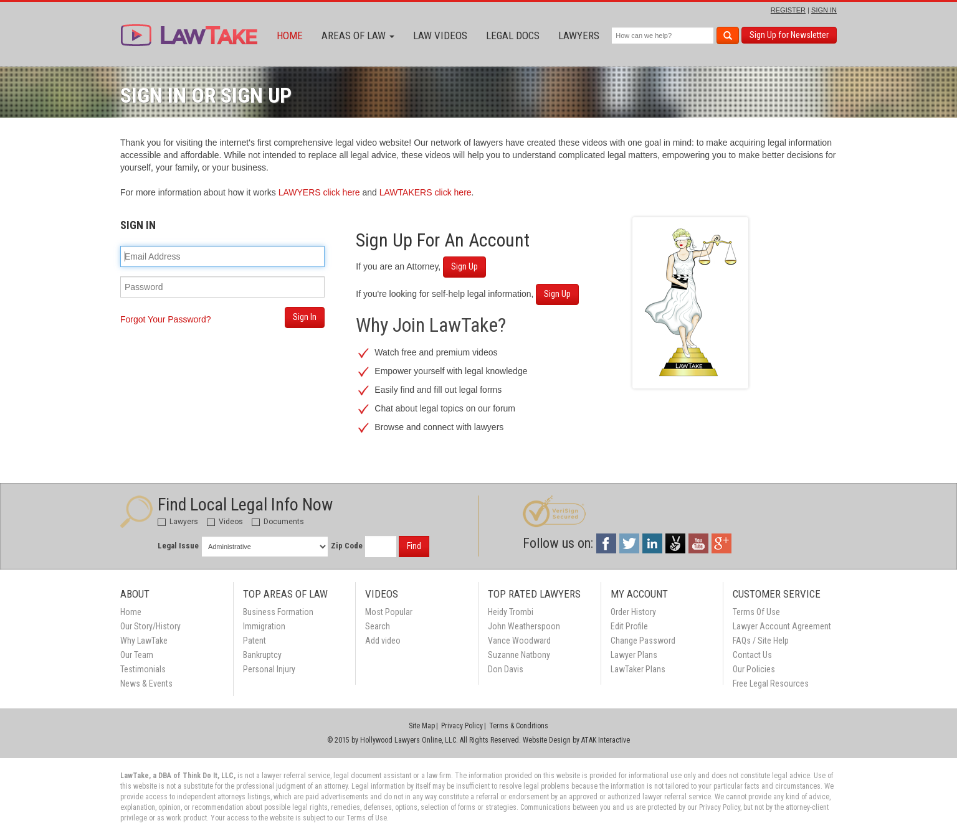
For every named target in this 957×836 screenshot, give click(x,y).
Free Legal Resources (771, 683)
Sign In (305, 317)
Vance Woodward (519, 641)
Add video (383, 641)
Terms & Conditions (518, 725)
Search (377, 626)
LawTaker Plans (638, 669)
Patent (254, 641)
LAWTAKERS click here (425, 192)
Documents (278, 521)
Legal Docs (513, 35)
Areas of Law (357, 35)
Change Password (643, 641)
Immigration (264, 626)
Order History (633, 612)
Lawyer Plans (634, 655)
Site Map (422, 725)
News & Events (146, 683)
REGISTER (788, 10)
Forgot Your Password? (165, 319)
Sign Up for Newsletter (789, 35)
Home (290, 35)
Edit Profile (629, 626)
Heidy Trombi (510, 612)
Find (414, 546)
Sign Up (464, 266)
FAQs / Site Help (761, 641)
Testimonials (143, 669)
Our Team (136, 655)
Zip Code (347, 545)
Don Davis (505, 669)
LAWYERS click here (319, 192)
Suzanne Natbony (519, 655)
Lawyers (578, 35)
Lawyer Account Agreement (782, 626)
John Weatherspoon (524, 626)
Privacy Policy (462, 725)
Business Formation (278, 612)
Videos (225, 521)
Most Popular (388, 612)
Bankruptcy (262, 655)
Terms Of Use (756, 612)
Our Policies (754, 669)
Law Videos (440, 35)
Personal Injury (269, 669)
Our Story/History (150, 626)
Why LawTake (144, 641)
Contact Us (752, 655)
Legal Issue (178, 545)
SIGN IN (824, 10)
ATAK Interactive (605, 740)
